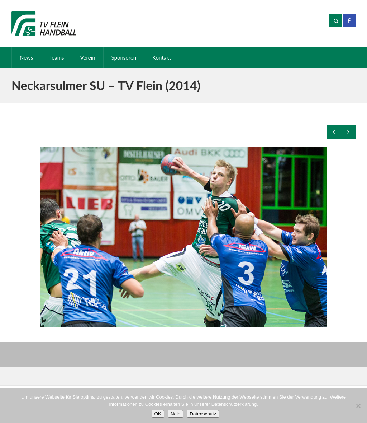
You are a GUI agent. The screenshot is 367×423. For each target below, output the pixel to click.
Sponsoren (124, 57)
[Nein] (358, 405)
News (26, 57)
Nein (175, 414)
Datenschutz (203, 414)
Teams (56, 57)
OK (157, 414)
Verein (87, 57)
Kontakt (161, 57)
